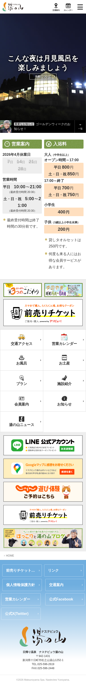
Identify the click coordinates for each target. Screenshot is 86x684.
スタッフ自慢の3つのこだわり (22, 290)
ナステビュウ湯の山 (13, 6)
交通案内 (56, 585)
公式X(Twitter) (17, 614)
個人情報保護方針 (20, 585)
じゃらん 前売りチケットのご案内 (43, 492)
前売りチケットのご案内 (24, 570)
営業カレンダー (17, 599)
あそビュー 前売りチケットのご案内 (43, 515)
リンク (53, 570)
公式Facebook (61, 599)
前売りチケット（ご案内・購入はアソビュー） (43, 312)
